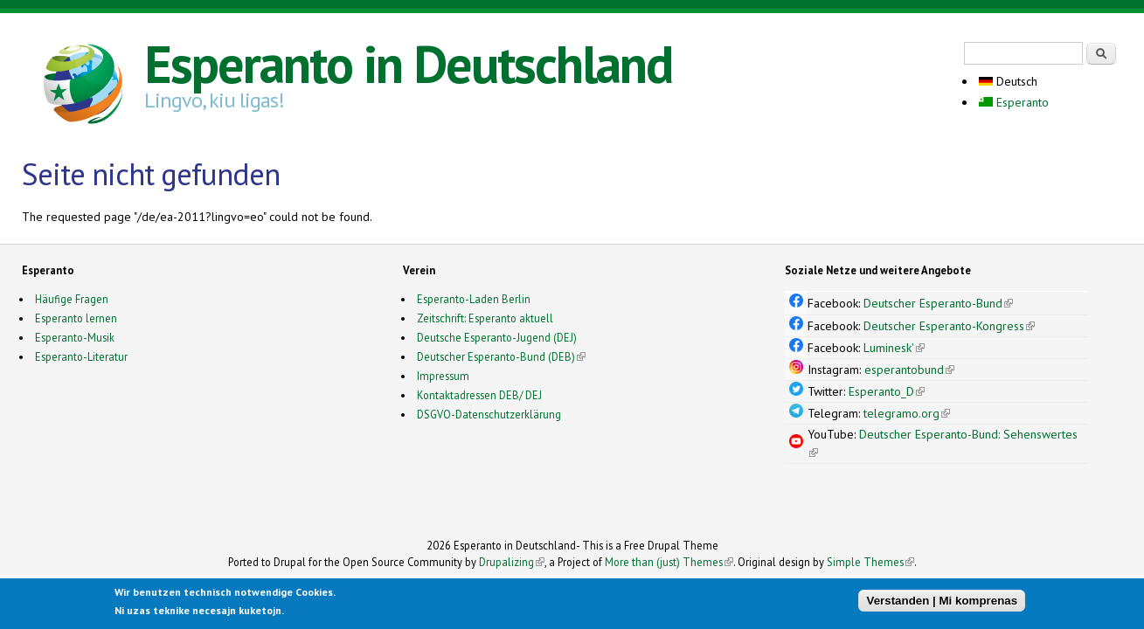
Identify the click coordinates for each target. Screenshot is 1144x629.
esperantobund (909, 369)
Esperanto (1014, 102)
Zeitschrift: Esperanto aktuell (485, 318)
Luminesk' (894, 348)
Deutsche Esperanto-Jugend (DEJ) (497, 337)
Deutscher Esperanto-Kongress (949, 326)
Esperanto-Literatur (81, 356)
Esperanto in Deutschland (408, 64)
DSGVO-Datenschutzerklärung (489, 414)
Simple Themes (870, 562)
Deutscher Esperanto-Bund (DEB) (496, 356)
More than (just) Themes (669, 562)
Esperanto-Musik (74, 337)
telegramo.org (906, 413)
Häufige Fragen (71, 299)
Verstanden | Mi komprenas (941, 601)
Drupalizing (511, 562)
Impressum (443, 376)
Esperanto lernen (76, 318)
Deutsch (1008, 81)
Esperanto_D (887, 391)
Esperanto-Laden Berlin (473, 299)
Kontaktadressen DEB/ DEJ (479, 395)
